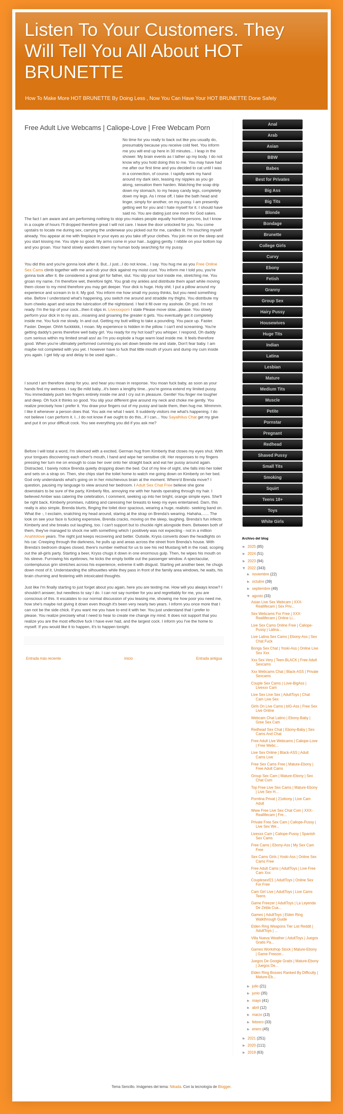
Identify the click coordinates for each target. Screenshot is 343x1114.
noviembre (261, 574)
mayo (257, 1000)
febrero (258, 1022)
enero (257, 1029)
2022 (252, 568)
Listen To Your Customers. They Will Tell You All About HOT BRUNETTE (154, 50)
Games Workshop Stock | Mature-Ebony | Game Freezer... (284, 951)
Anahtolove (34, 536)
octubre (258, 581)
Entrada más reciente (43, 658)
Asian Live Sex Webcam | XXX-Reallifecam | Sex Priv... (277, 604)
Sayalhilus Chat (183, 417)
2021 (252, 1038)
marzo (257, 1015)
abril (256, 1007)
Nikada (175, 1087)
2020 (252, 1045)
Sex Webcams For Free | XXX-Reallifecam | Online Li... (276, 616)
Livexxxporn (119, 309)
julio (256, 986)
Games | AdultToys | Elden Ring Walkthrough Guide (277, 917)
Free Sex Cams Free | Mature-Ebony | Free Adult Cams (282, 766)
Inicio (128, 658)
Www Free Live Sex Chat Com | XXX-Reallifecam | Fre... (282, 812)
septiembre (261, 588)
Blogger (224, 1087)
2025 (252, 546)
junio (256, 993)
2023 (252, 561)
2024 (252, 553)
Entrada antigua (209, 658)
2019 (252, 1052)
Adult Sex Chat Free (154, 485)
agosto (258, 596)
